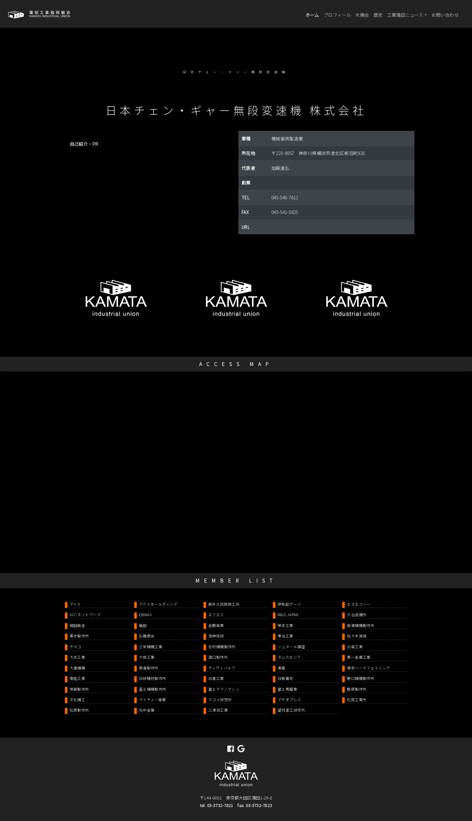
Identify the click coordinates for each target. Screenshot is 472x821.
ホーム (313, 14)
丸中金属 (147, 710)
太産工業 (355, 646)
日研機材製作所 (153, 678)
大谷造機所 (357, 614)
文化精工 (77, 699)
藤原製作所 (357, 689)
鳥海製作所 (149, 667)
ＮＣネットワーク (85, 614)
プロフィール (337, 15)
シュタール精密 (291, 646)
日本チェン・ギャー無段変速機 (236, 72)
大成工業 (147, 657)
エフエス (216, 614)
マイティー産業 (152, 699)
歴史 (378, 15)
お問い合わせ (445, 15)
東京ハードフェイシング (368, 667)
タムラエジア (289, 657)
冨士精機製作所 (153, 689)
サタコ (75, 646)
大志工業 (77, 657)
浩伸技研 (216, 635)
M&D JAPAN (288, 614)
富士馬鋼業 (287, 689)
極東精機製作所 (360, 625)
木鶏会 (362, 15)
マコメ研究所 (220, 699)
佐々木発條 (357, 635)
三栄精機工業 (151, 646)
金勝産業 (216, 625)
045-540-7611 (284, 197)
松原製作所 (79, 710)
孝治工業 (285, 635)
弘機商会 (147, 635)
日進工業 (216, 678)
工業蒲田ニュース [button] (405, 15)
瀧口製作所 (218, 657)
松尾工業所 (357, 699)
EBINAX (145, 614)
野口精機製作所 (360, 678)
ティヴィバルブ (222, 667)
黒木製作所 (79, 635)
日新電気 (285, 678)
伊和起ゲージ (289, 604)
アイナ (75, 604)
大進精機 (77, 667)
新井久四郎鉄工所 (224, 604)
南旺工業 (77, 678)
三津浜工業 (218, 710)
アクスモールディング (158, 604)
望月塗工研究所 (291, 710)
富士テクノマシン (223, 689)
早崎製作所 (79, 689)
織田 (143, 625)
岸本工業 (285, 625)
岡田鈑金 (77, 625)
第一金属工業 (359, 657)
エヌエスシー (359, 604)
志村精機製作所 (222, 646)
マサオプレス (289, 699)
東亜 (282, 667)
